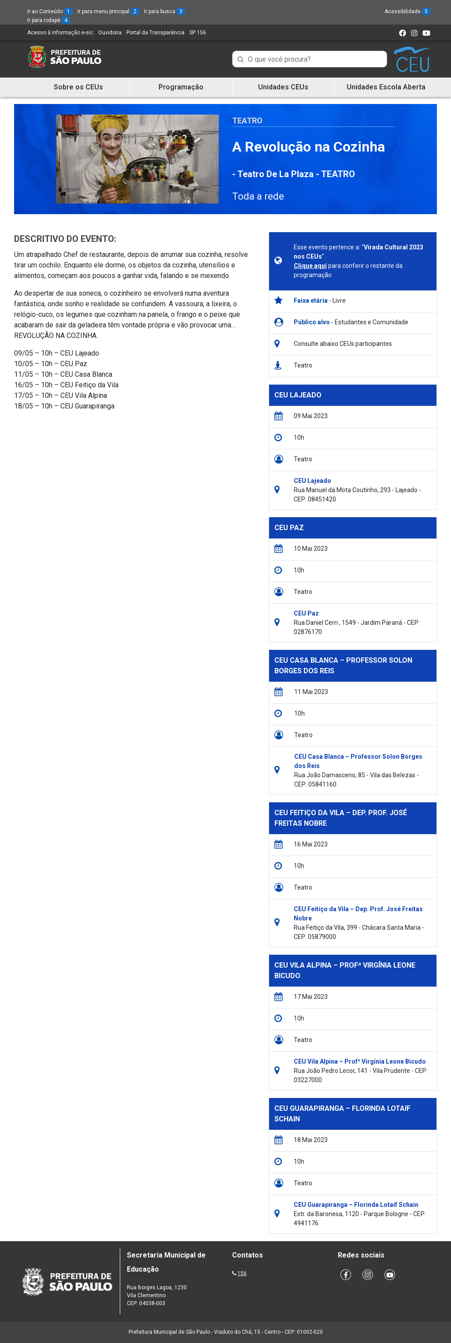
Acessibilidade (407, 11)
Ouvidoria (110, 33)
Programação (181, 87)
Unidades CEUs (283, 87)
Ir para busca (164, 11)
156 (242, 1273)
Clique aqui (310, 265)
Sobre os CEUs (78, 87)
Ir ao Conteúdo (50, 11)
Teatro (247, 120)
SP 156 (197, 33)
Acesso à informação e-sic (60, 33)
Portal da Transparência (155, 33)
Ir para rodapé (48, 20)
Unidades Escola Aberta (386, 87)
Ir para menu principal (108, 11)
